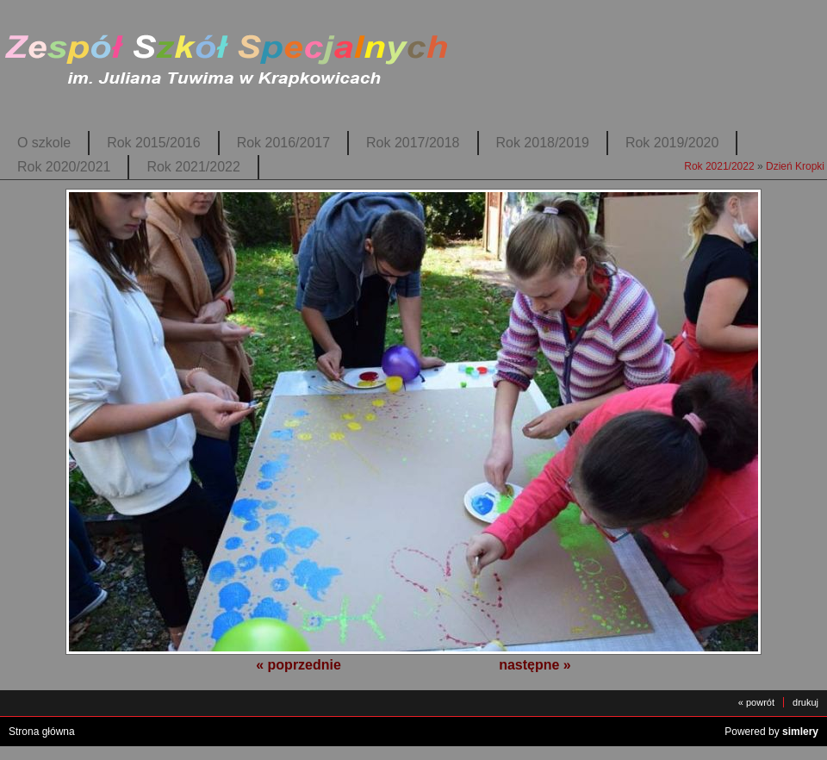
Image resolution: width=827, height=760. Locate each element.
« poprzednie (298, 664)
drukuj (805, 702)
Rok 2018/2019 (542, 142)
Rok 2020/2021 (63, 166)
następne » (535, 664)
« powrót (756, 702)
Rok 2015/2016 (153, 142)
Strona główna (42, 732)
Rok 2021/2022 (192, 166)
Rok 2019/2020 (671, 142)
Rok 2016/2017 (283, 142)
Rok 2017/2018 (412, 142)
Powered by (771, 732)
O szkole (44, 142)
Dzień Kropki (795, 166)
